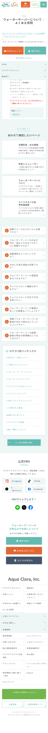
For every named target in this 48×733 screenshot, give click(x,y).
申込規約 (30, 658)
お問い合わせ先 (9, 646)
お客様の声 (6, 184)
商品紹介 (16, 114)
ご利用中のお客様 (15, 408)
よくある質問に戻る (24, 442)
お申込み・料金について (17, 357)
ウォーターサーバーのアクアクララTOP (17, 33)
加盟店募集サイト (35, 237)
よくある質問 (39, 33)
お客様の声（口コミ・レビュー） (36, 600)
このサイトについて (35, 646)
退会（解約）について (16, 429)
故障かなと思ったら (15, 415)
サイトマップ (8, 686)
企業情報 (12, 237)
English (30, 677)
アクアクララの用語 (15, 422)
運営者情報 (7, 640)
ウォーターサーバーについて (15, 36)
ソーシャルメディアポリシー (37, 669)
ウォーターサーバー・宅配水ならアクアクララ (24, 719)
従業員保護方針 (33, 652)
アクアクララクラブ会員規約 (12, 660)
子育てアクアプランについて (19, 400)
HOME (4, 154)
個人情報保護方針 (10, 652)
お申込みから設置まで (12, 607)
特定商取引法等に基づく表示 (12, 678)
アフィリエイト (9, 668)
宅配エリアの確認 (34, 607)
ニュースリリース (34, 640)
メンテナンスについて (16, 393)
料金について (8, 598)
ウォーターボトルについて (18, 379)
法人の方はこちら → (24, 148)
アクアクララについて (12, 592)
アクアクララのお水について (19, 386)
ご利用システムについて (17, 364)
